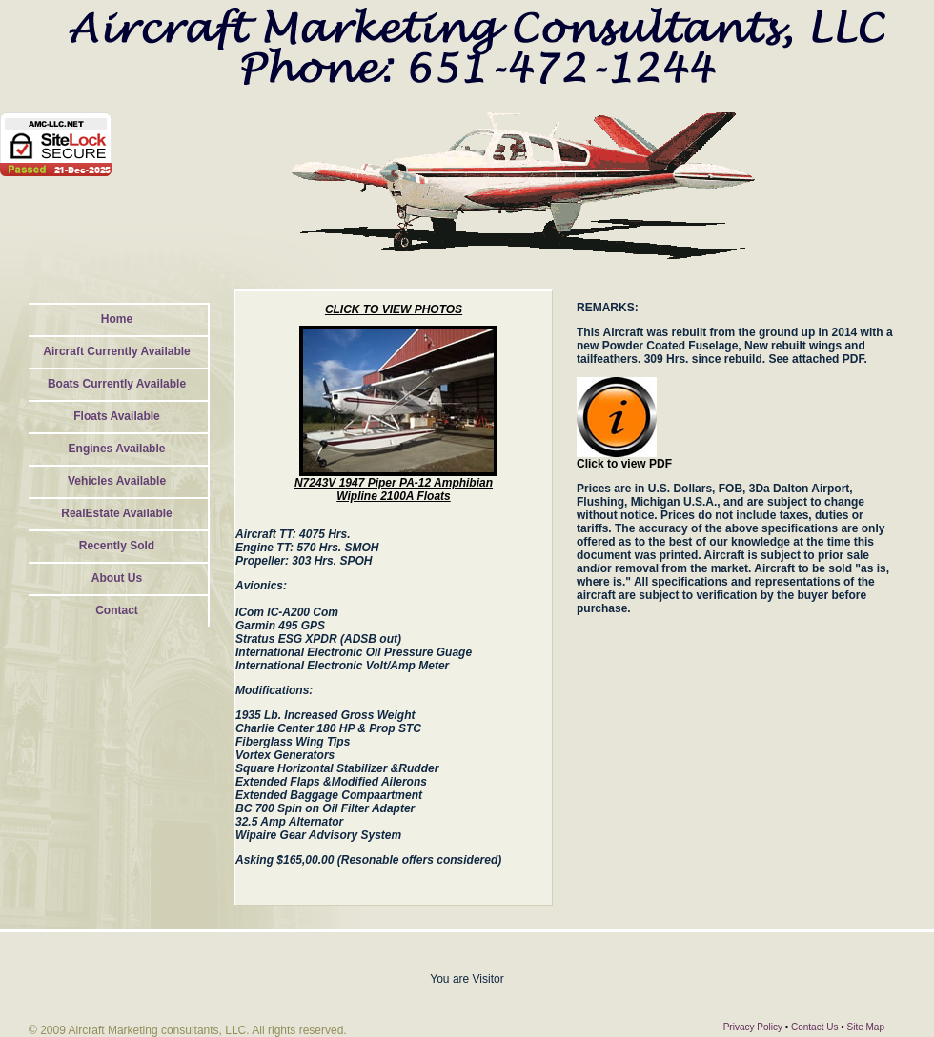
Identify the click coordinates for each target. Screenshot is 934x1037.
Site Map (865, 1027)
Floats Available (116, 416)
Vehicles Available (117, 481)
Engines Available (117, 448)
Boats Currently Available (117, 383)
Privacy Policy (752, 1027)
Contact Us (814, 1027)
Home (116, 319)
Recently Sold (116, 545)
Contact (116, 610)
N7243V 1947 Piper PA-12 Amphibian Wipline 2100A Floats (393, 489)
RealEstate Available (117, 513)
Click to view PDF (624, 463)
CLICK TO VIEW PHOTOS (393, 309)
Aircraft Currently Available (117, 351)
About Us (116, 578)
